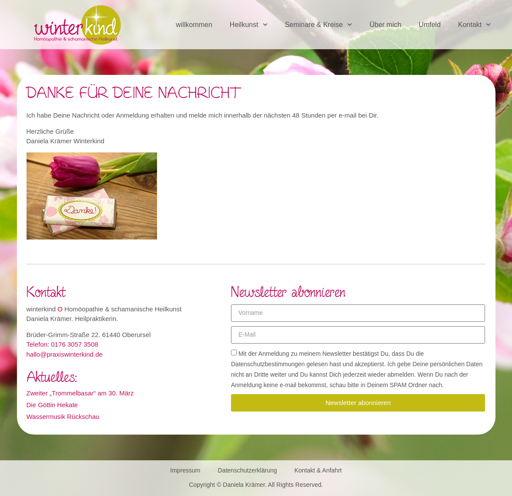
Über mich (385, 24)
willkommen (194, 24)
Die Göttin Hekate (52, 404)
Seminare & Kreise (318, 24)
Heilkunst (249, 24)
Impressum (185, 470)
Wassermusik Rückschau (63, 416)
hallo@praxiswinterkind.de (65, 354)
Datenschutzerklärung (247, 470)
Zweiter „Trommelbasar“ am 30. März (80, 393)
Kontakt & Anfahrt (318, 470)
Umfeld (429, 24)
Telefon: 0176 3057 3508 (62, 344)
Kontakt (474, 24)
